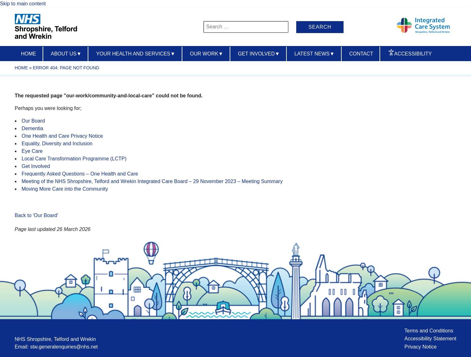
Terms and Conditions (428, 330)
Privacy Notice (420, 346)
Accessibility (413, 53)
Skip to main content (23, 3)
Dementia (32, 128)
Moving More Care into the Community (65, 189)
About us (66, 53)
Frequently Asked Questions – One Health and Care (80, 173)
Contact (361, 53)
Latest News (314, 53)
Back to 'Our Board (36, 215)
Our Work (206, 53)
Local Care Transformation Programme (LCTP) (74, 158)
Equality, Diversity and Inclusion (57, 143)
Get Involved (259, 53)
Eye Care (32, 151)
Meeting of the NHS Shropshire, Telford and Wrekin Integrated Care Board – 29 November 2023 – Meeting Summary (152, 181)
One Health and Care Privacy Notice (62, 136)
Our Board (33, 121)
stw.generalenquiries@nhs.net (64, 346)
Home (28, 53)
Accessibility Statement (430, 338)
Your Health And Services (135, 53)
